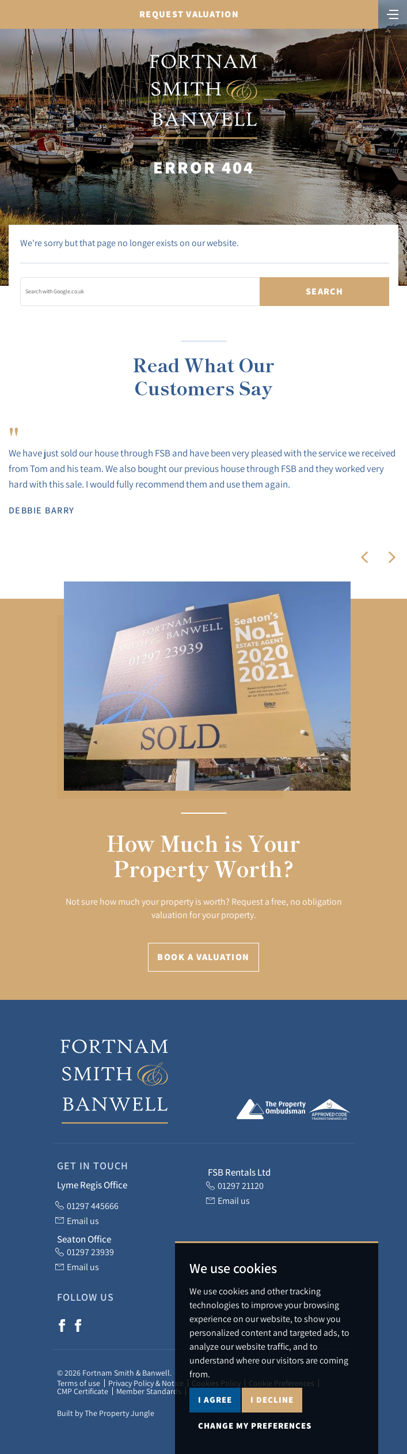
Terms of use (78, 1383)
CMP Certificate (82, 1391)
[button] (364, 557)
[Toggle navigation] (392, 13)
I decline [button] (272, 1424)
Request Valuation (189, 14)
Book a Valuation (203, 957)
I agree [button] (215, 1424)
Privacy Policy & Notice (146, 1383)
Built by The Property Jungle (105, 1413)
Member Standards (148, 1391)
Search (324, 291)
